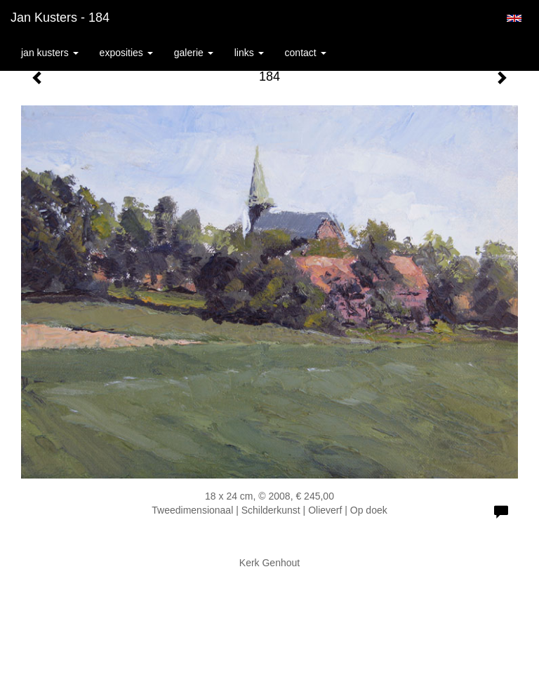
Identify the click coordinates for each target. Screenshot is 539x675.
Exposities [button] (126, 52)
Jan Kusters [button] (50, 52)
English (514, 18)
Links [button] (249, 52)
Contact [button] (305, 52)
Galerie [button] (193, 52)
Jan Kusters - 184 (60, 18)
